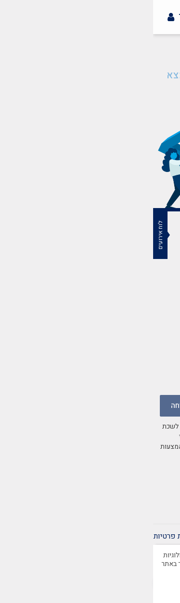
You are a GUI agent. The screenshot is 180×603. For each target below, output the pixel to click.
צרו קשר (166, 536)
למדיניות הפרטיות (89, 564)
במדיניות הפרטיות (72, 467)
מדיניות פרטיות (23, 536)
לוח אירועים (7, 235)
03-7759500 (124, 332)
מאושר (90, 588)
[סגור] (172, 545)
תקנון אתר (127, 536)
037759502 (125, 343)
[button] (167, 36)
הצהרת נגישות (79, 536)
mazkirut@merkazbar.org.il (97, 308)
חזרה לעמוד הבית (90, 99)
